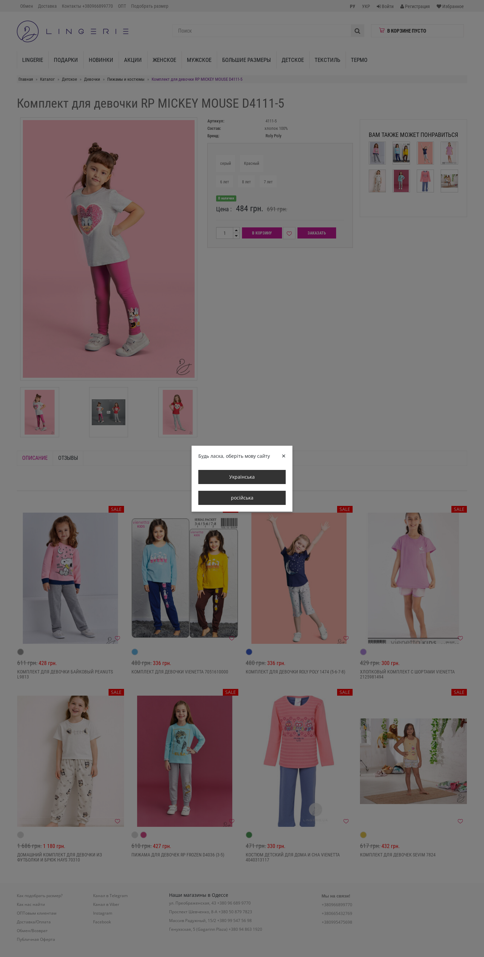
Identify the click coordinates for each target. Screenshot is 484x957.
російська (242, 497)
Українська (242, 477)
